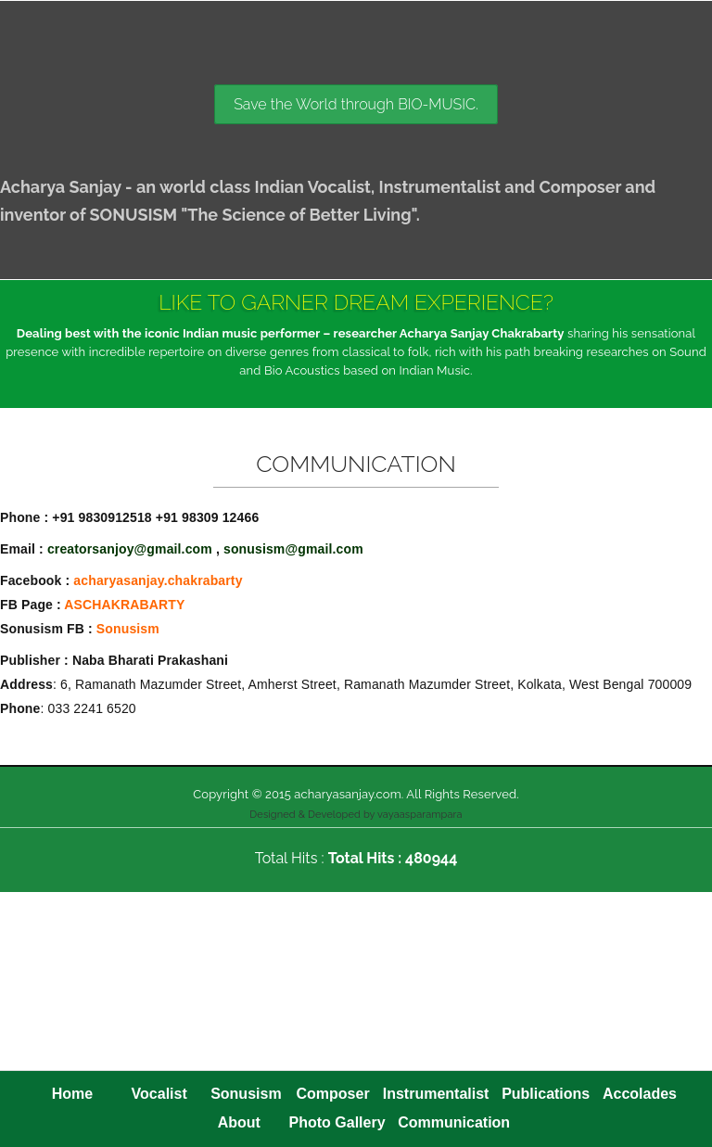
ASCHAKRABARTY (124, 604)
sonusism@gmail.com (293, 549)
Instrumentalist (436, 1094)
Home (72, 1094)
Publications (546, 1094)
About (239, 1122)
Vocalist (159, 1094)
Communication (454, 1122)
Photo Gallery (337, 1122)
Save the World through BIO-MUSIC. (356, 104)
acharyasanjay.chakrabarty (157, 580)
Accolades (640, 1094)
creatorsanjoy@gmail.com (129, 549)
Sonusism (127, 628)
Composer (333, 1094)
